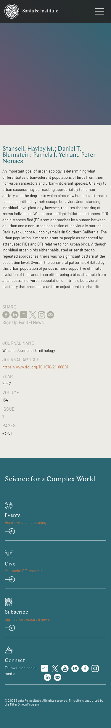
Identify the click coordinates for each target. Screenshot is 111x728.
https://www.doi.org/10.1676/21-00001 (35, 367)
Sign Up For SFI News (23, 322)
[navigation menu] (99, 12)
